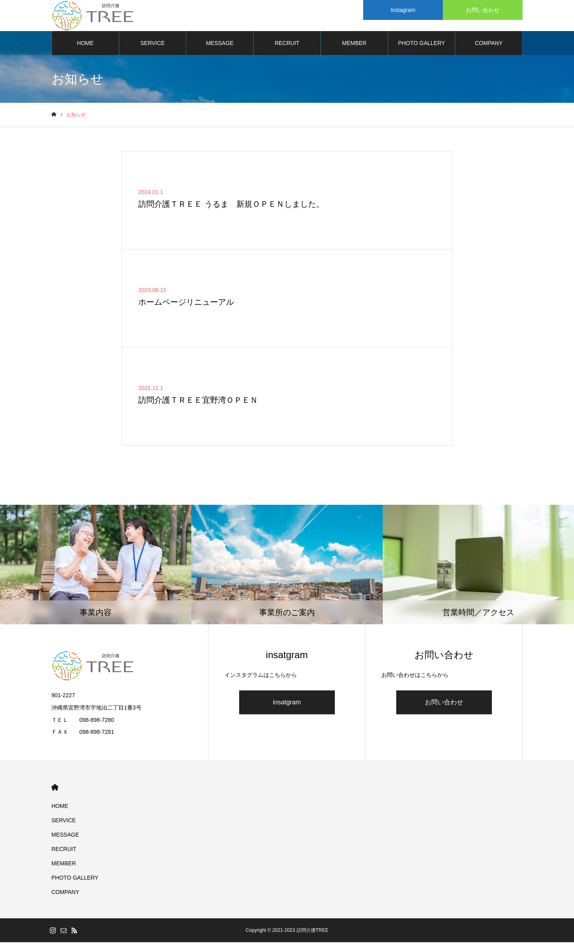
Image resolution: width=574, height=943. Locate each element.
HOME (85, 44)
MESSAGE (220, 44)
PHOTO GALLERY (421, 44)
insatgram (287, 703)
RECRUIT (287, 44)
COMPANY (489, 44)
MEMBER (354, 44)
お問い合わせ (444, 703)
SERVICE (152, 44)
